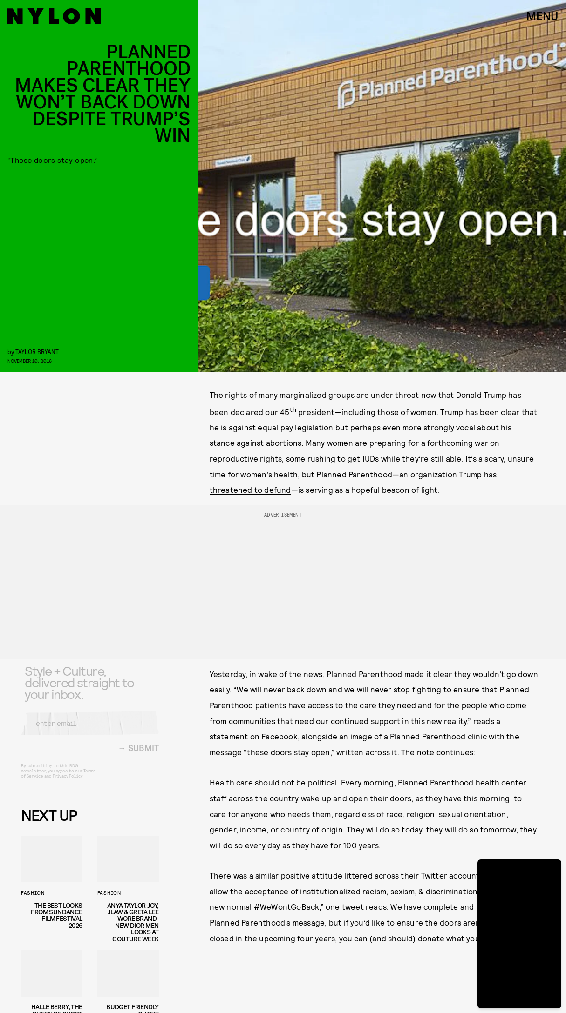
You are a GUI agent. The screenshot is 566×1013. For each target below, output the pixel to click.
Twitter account (450, 875)
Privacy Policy (67, 782)
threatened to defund (250, 489)
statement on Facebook (254, 736)
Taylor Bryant (37, 352)
